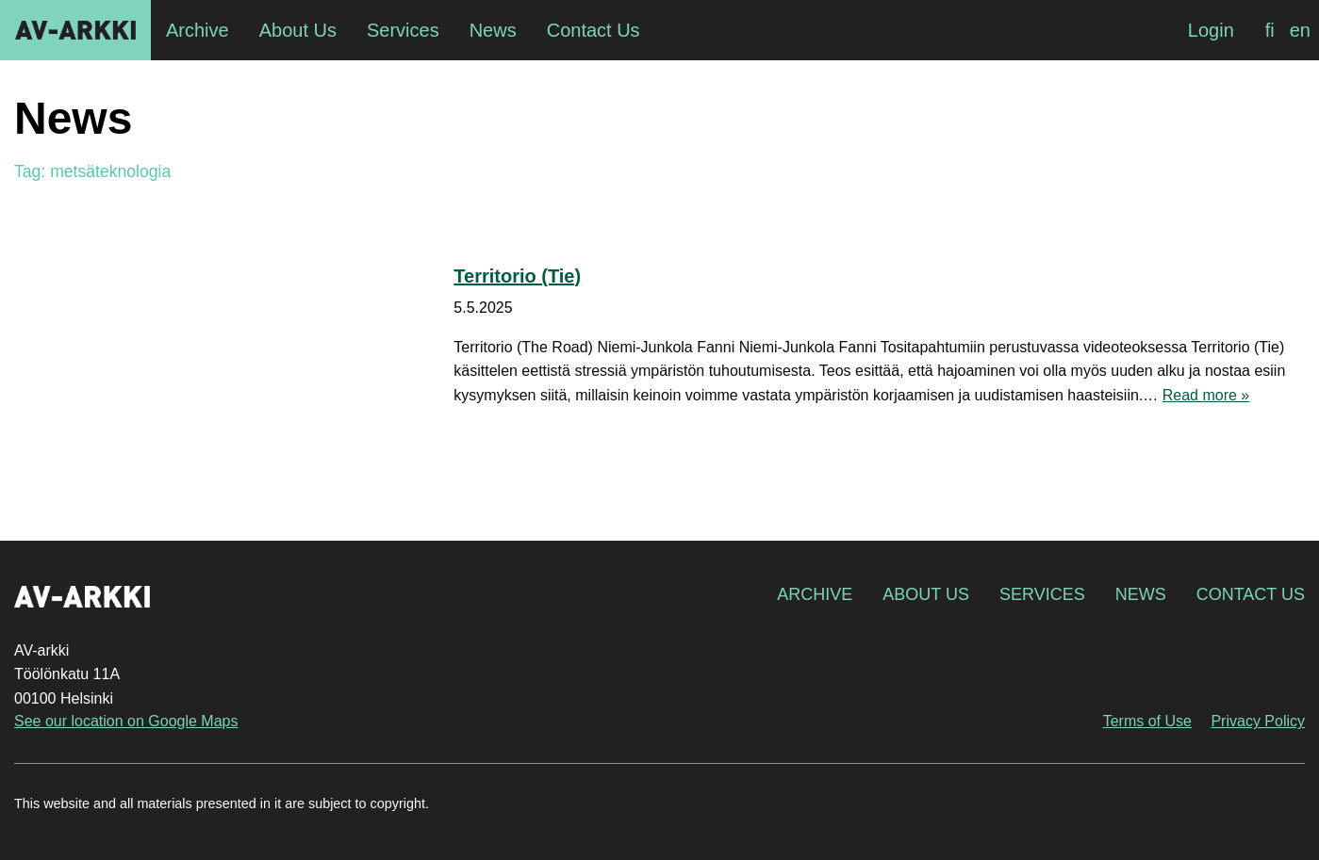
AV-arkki (75, 30)
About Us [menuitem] (298, 30)
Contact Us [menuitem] (593, 30)
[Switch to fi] (1270, 30)
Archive (814, 594)
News (1140, 594)
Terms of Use (1147, 721)
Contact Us (1250, 594)
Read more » (1206, 395)
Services (1042, 594)
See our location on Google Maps (126, 721)
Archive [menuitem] (197, 30)
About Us (925, 594)
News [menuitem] (493, 30)
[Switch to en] (1300, 30)
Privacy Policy (1258, 721)
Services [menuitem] (403, 30)
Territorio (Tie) (517, 276)
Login (1211, 30)
